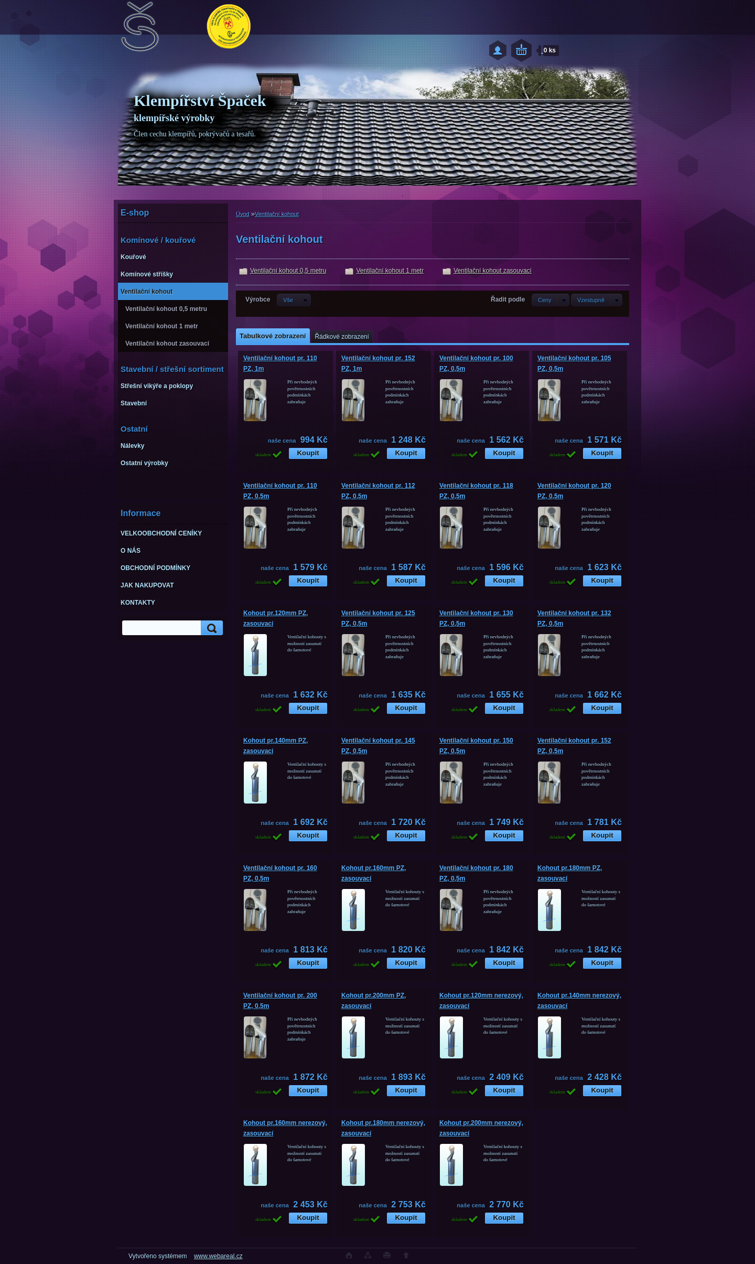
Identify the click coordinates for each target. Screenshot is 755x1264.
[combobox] (550, 300)
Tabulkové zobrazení (273, 336)
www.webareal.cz (218, 1256)
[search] (210, 628)
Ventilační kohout (277, 214)
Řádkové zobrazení (342, 336)
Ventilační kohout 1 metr (390, 270)
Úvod (243, 214)
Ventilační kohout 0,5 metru (288, 270)
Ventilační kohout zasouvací (493, 270)
